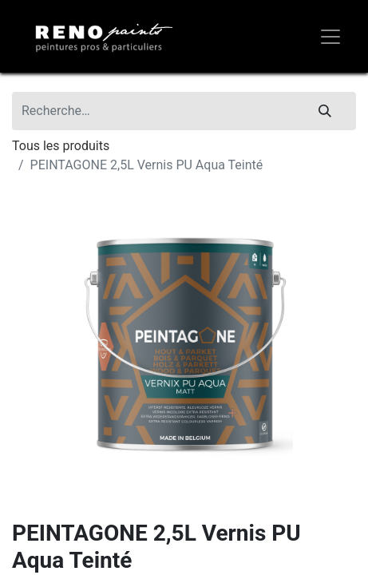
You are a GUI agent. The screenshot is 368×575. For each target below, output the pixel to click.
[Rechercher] (325, 111)
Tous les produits (60, 145)
